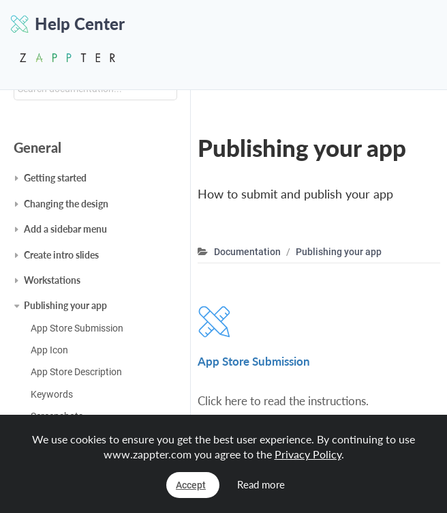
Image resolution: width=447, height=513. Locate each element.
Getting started (55, 178)
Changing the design (66, 203)
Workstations (52, 280)
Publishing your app (65, 305)
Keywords (52, 394)
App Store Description (76, 371)
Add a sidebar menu (65, 229)
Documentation (247, 251)
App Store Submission (77, 328)
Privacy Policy (308, 454)
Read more (261, 484)
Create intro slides (61, 255)
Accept (191, 485)
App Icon (49, 350)
